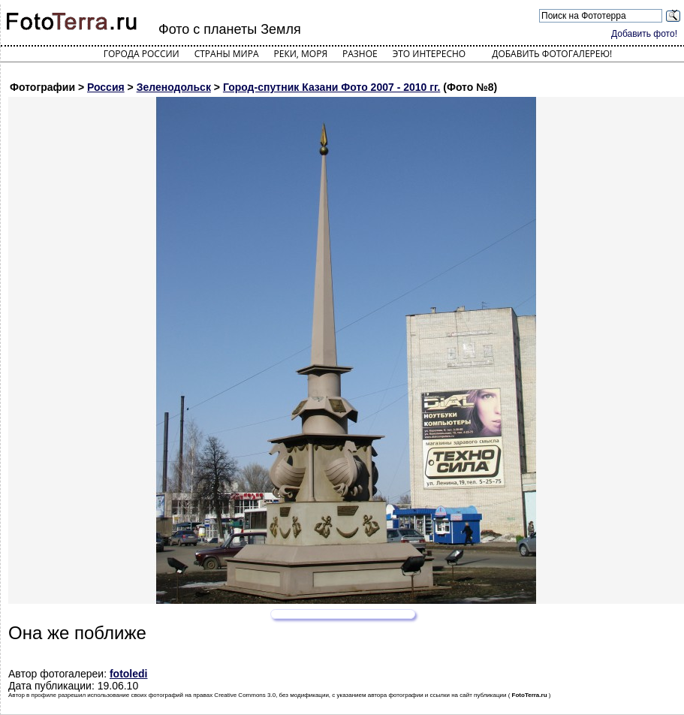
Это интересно (429, 53)
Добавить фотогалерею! (552, 53)
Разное (360, 53)
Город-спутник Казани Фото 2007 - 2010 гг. (332, 87)
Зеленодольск (174, 87)
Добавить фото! (644, 34)
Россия (106, 87)
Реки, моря (300, 53)
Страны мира (226, 53)
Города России (141, 53)
